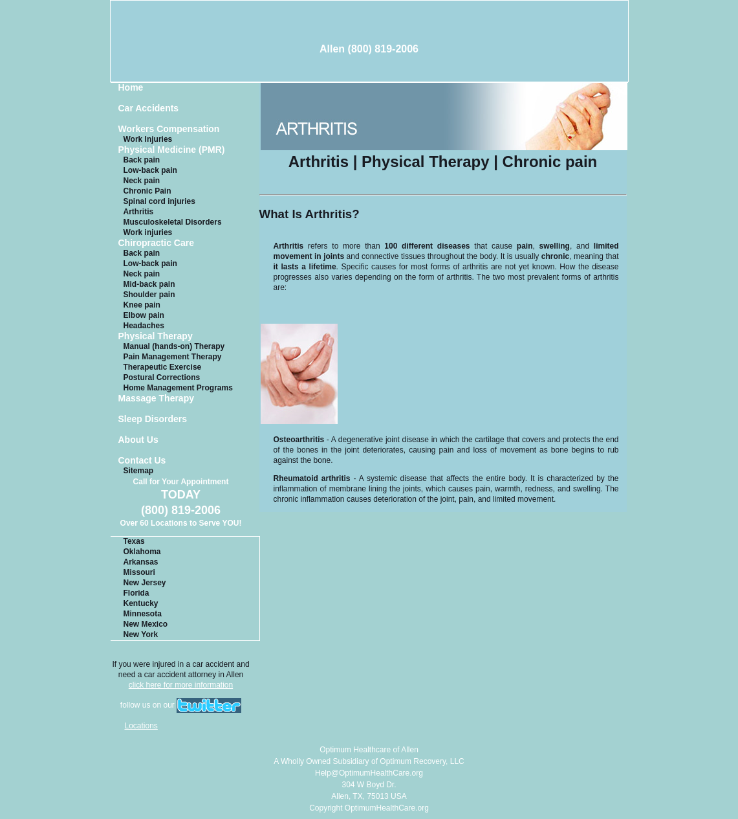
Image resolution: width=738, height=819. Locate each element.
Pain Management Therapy (173, 356)
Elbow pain (144, 315)
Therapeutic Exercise (163, 367)
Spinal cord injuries (159, 201)
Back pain (142, 159)
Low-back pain (150, 170)
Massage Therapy (156, 398)
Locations (141, 725)
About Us (138, 440)
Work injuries (148, 232)
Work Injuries (148, 139)
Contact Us (142, 461)
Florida (136, 593)
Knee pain (142, 304)
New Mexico (146, 624)
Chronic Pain (147, 191)
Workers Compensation (169, 129)
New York (141, 634)
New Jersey (145, 582)
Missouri (139, 572)
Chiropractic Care (156, 243)
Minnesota (143, 613)
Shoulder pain (149, 294)
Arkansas (141, 562)
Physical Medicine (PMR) (171, 150)
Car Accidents (148, 108)
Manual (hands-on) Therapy (174, 346)
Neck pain (142, 180)
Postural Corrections (162, 377)
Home (131, 88)
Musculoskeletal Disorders (173, 222)
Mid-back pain (149, 284)
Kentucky (141, 603)
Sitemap (139, 470)
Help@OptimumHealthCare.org (369, 773)
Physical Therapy (155, 336)
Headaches (144, 325)
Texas (134, 541)
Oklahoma (142, 551)
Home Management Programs (178, 387)
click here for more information (181, 685)
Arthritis (139, 211)
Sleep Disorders (153, 419)
